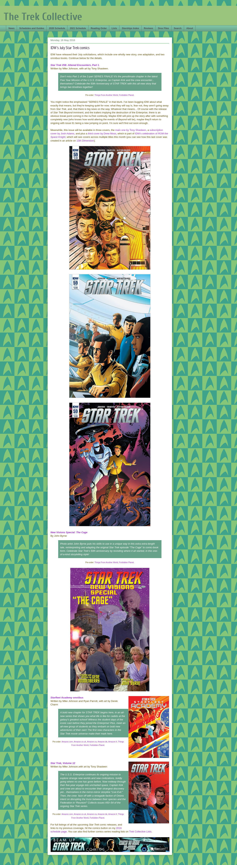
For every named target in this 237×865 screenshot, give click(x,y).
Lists (114, 28)
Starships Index (130, 28)
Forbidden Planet (126, 95)
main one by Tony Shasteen (130, 130)
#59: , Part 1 (74, 65)
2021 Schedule (78, 28)
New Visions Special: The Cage (68, 532)
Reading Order (99, 28)
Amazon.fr (112, 742)
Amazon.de (103, 742)
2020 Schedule (57, 28)
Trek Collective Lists (140, 831)
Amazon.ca (92, 742)
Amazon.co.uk (80, 742)
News (11, 28)
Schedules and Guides (31, 28)
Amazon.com (67, 742)
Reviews (148, 28)
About (189, 28)
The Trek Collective (43, 17)
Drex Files (163, 28)
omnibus (66, 697)
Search (178, 28)
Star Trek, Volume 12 (62, 763)
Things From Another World (106, 95)
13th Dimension (85, 140)
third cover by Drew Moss (102, 133)
